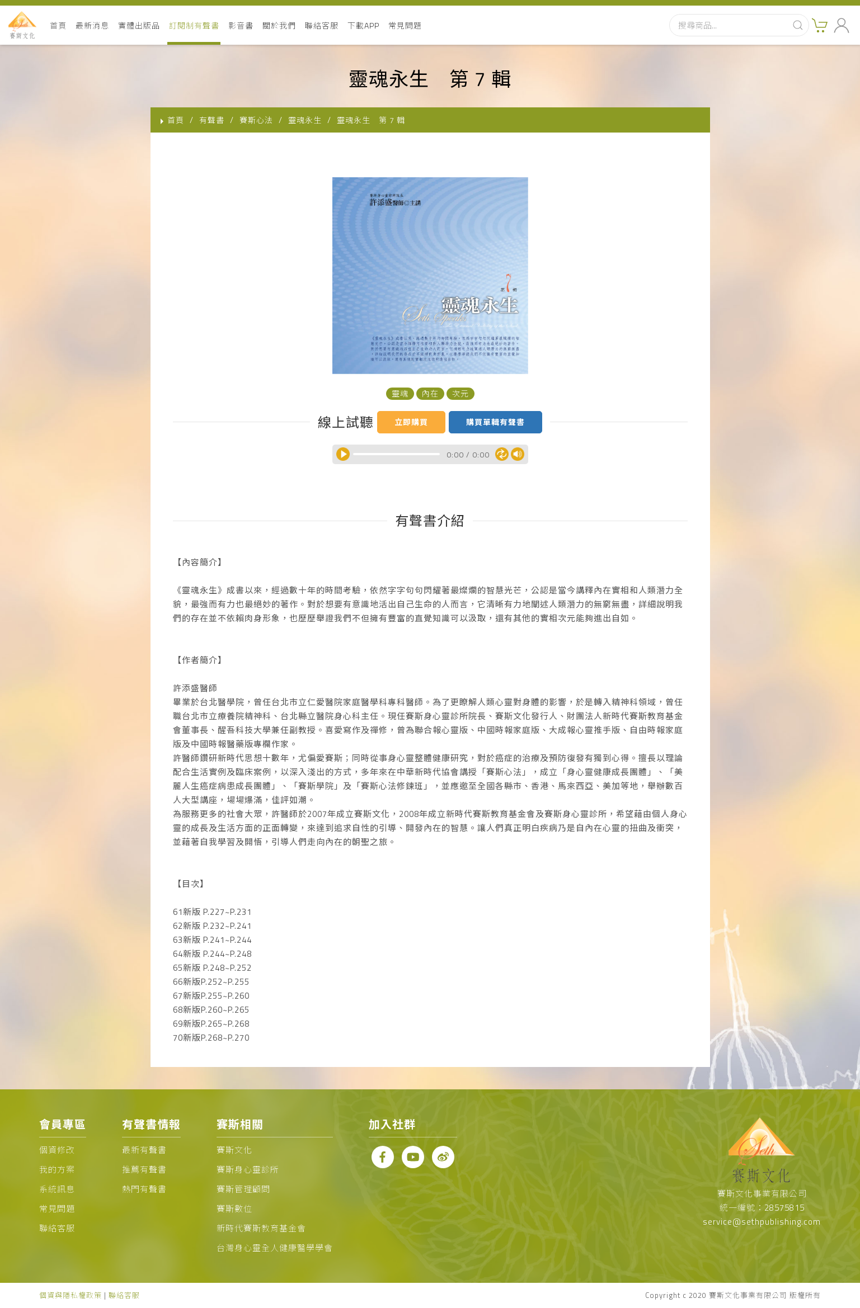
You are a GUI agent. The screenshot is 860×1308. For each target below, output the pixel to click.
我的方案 (57, 1169)
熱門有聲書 (144, 1189)
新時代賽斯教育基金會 (261, 1228)
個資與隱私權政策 (70, 1295)
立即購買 (411, 422)
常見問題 (405, 25)
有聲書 (211, 120)
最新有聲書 (144, 1150)
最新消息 (92, 25)
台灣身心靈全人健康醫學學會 (275, 1247)
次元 (460, 393)
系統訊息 (57, 1189)
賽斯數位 (234, 1208)
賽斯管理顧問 (243, 1189)
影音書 (240, 25)
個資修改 (57, 1150)
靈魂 (400, 393)
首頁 (58, 25)
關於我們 (279, 25)
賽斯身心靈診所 (248, 1169)
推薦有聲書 (144, 1169)
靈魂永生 (305, 120)
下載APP (363, 25)
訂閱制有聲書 (194, 25)
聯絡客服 (322, 25)
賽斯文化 (234, 1150)
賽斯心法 (256, 120)
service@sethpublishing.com (762, 1221)
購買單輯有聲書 (495, 422)
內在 (430, 393)
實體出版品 (139, 25)
